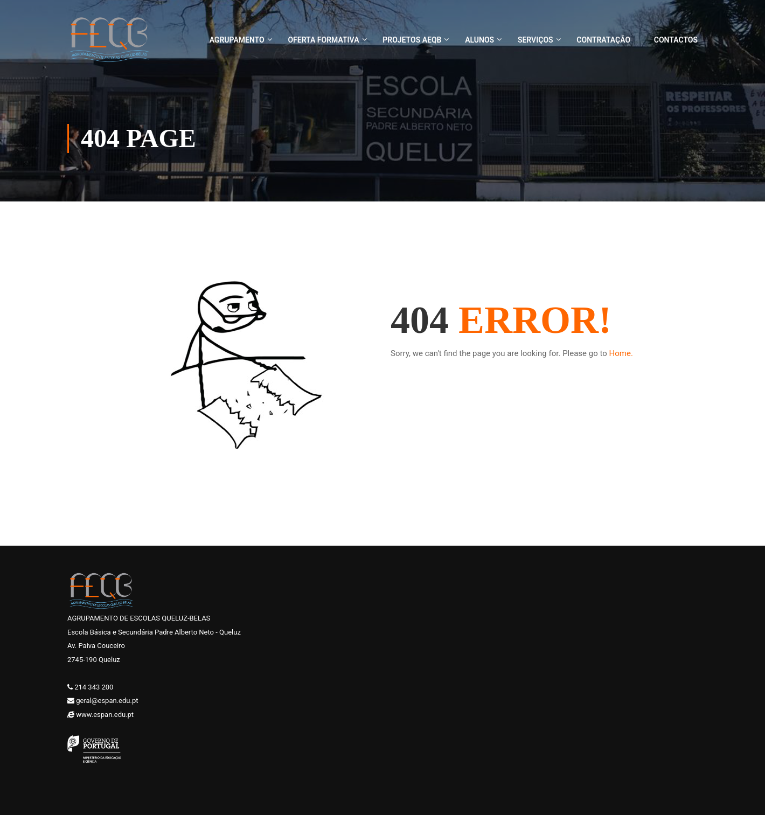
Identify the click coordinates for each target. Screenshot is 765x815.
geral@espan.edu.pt (107, 700)
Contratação (603, 40)
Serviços (535, 40)
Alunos (479, 40)
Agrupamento (237, 40)
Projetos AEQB (411, 40)
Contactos (676, 40)
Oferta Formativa (323, 40)
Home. (621, 353)
